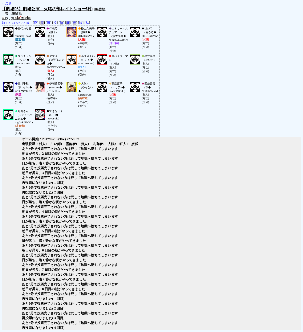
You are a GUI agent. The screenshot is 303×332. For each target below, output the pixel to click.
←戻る (7, 3)
